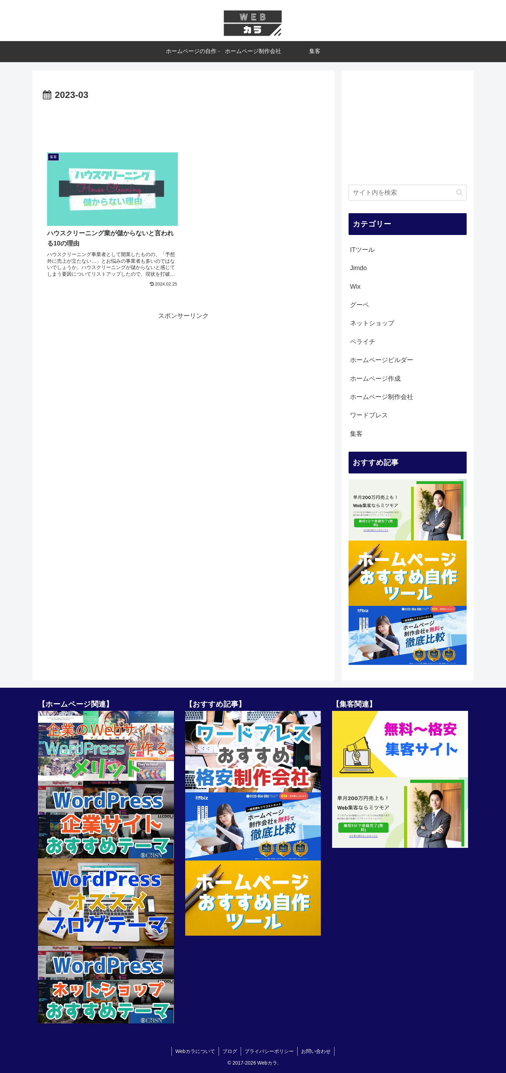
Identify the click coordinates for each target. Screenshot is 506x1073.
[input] (408, 193)
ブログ (229, 1051)
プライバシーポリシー (269, 1051)
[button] (459, 192)
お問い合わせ (316, 1051)
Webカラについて (195, 1051)
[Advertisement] (183, 122)
